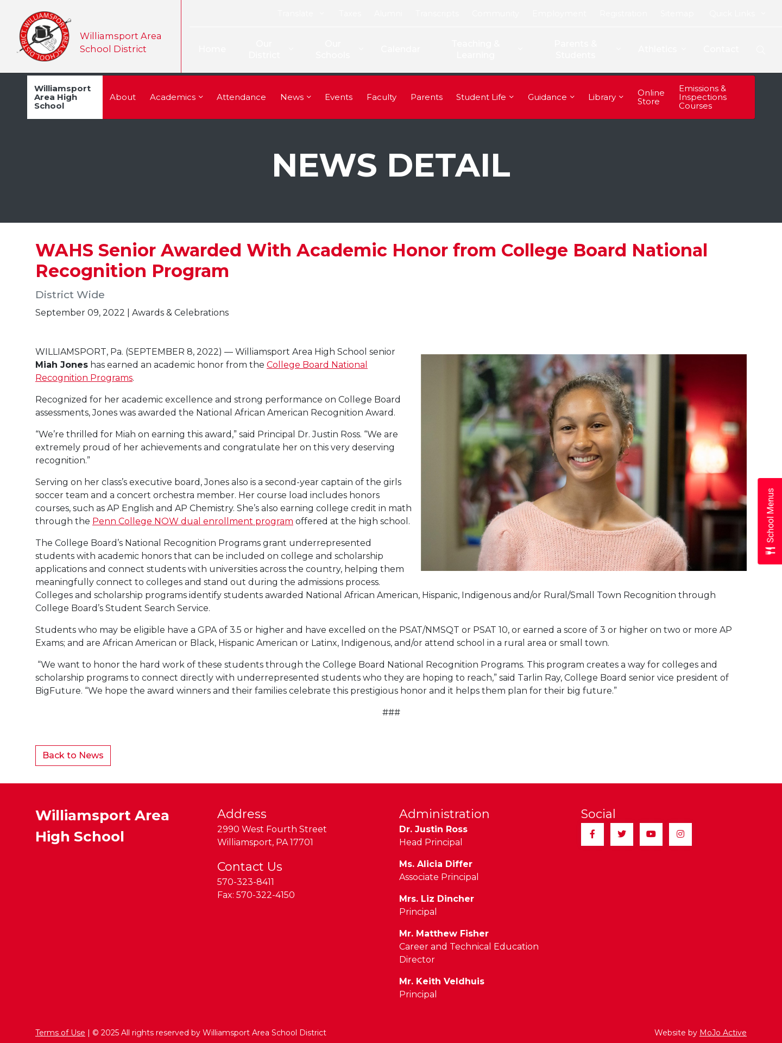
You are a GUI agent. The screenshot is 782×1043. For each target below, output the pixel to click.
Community (495, 13)
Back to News (73, 755)
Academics (176, 97)
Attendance (241, 97)
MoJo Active (723, 1033)
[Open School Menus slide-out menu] (770, 522)
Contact (721, 49)
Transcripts (437, 13)
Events (338, 97)
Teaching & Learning (485, 49)
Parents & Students (587, 49)
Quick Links (737, 13)
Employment (559, 13)
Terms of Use (60, 1033)
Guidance (551, 97)
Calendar (397, 49)
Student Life (485, 97)
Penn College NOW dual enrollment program (192, 521)
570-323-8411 (245, 882)
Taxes (350, 13)
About (123, 97)
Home (206, 49)
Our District (266, 49)
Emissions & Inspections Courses (703, 97)
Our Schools (335, 49)
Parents (427, 97)
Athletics (662, 49)
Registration (623, 13)
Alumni (388, 13)
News (295, 97)
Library (605, 97)
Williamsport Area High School (62, 97)
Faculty (381, 97)
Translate (301, 13)
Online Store (651, 96)
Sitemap (677, 13)
